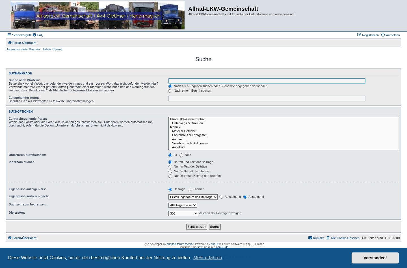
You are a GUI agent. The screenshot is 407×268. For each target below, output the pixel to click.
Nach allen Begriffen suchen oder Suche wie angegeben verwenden (217, 86)
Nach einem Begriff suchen (189, 90)
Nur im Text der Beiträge (187, 166)
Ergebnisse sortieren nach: (29, 196)
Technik (283, 127)
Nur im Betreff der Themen (189, 171)
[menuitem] (38, 35)
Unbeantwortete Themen (23, 49)
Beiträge (176, 189)
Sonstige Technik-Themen (283, 143)
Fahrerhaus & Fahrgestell (283, 135)
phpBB (215, 244)
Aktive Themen (53, 49)
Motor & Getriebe (283, 131)
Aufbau (283, 139)
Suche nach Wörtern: (24, 80)
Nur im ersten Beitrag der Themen (194, 175)
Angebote (283, 147)
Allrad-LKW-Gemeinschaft (283, 119)
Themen (196, 189)
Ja (172, 154)
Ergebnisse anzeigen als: (27, 189)
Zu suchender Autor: (24, 97)
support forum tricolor (180, 244)
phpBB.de (222, 247)
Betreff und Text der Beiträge (190, 162)
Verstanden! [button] (375, 258)
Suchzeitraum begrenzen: (28, 204)
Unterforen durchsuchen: (27, 154)
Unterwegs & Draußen (283, 123)
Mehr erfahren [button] (207, 257)
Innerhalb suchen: (22, 162)
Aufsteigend (230, 196)
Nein (185, 154)
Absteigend (253, 196)
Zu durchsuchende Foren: (28, 118)
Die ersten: (17, 212)
